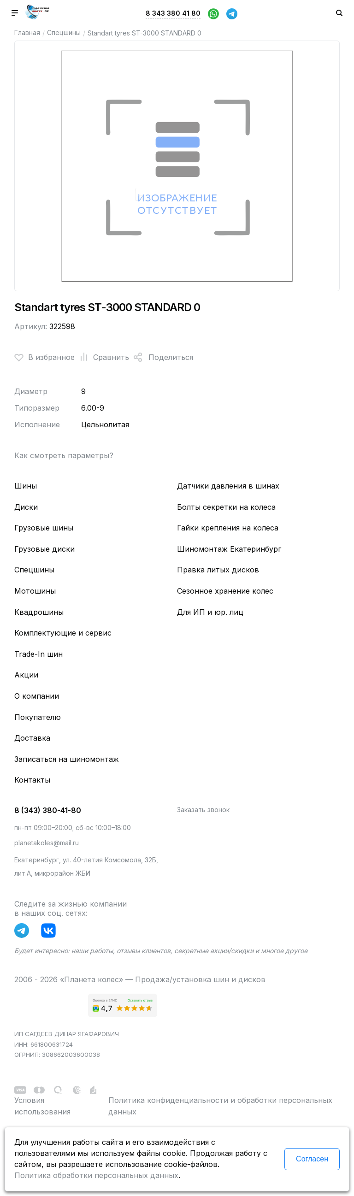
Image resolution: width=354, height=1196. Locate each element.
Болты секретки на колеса (226, 507)
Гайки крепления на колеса (227, 527)
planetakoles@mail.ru (46, 843)
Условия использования (42, 1106)
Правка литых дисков (218, 569)
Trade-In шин (38, 654)
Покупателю (37, 717)
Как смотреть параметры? (63, 455)
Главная (27, 32)
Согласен (312, 1159)
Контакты (32, 779)
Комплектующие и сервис (63, 632)
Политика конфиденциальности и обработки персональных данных (220, 1106)
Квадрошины (39, 612)
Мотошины (35, 590)
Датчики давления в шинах (228, 485)
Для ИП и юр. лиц (210, 612)
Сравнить (102, 357)
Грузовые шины (43, 527)
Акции (26, 674)
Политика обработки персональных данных (96, 1175)
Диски (26, 507)
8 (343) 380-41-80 (47, 810)
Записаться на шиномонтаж (66, 759)
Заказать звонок (203, 809)
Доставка (32, 737)
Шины (25, 485)
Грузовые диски (44, 549)
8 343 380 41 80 (173, 13)
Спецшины (64, 32)
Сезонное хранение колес (225, 590)
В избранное (44, 357)
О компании (36, 696)
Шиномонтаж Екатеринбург (229, 549)
